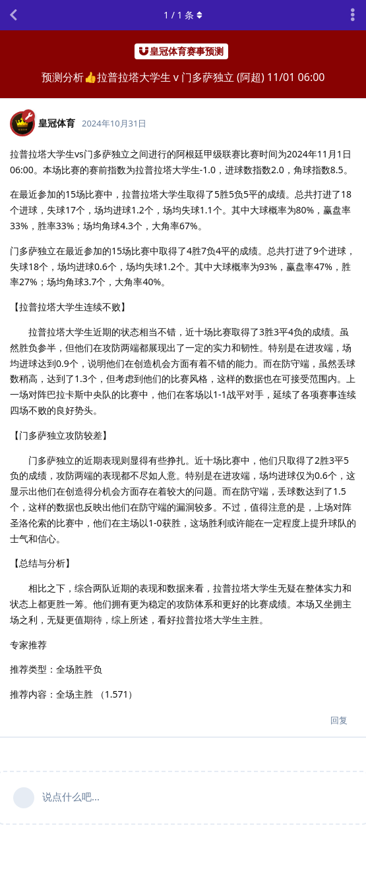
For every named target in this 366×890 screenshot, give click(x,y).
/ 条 (183, 15)
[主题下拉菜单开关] (353, 15)
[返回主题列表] (13, 15)
